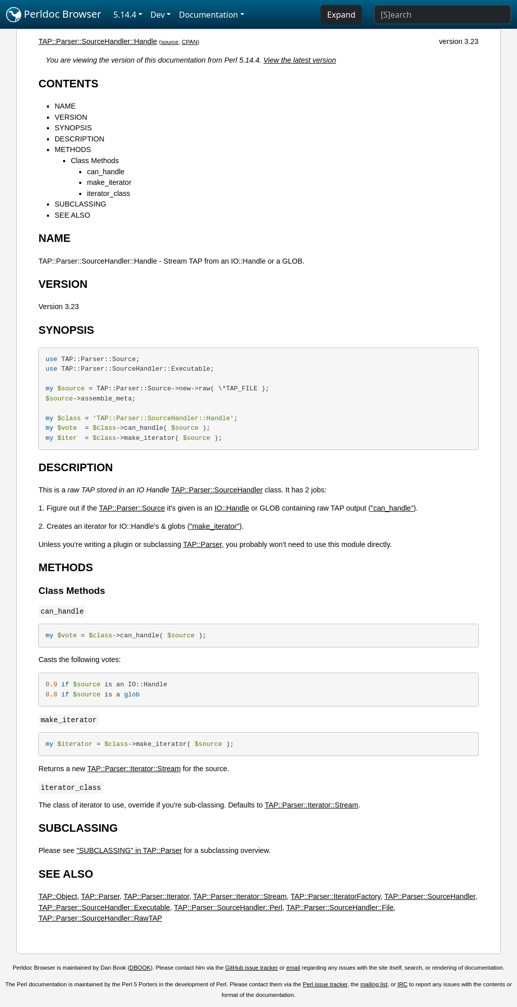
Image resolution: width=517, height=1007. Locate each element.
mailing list (374, 984)
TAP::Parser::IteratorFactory (336, 896)
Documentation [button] (208, 14)
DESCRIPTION (79, 139)
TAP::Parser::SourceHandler (217, 490)
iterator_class (108, 193)
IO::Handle (232, 508)
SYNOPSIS (73, 128)
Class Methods (95, 161)
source (170, 42)
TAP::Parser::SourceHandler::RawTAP (100, 918)
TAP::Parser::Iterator (156, 896)
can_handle (105, 172)
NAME (65, 106)
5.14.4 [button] (125, 14)
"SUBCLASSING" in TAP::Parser (129, 850)
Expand (341, 14)
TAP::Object (57, 896)
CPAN (189, 42)
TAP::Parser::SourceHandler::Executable (104, 907)
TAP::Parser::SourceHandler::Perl (228, 907)
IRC (402, 984)
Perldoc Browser (53, 14)
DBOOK (140, 968)
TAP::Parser (202, 544)
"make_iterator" (214, 526)
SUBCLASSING (80, 204)
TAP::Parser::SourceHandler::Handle (97, 41)
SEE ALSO (72, 215)
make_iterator (109, 182)
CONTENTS (68, 83)
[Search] (442, 14)
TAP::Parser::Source (132, 508)
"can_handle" (392, 508)
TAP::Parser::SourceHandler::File (339, 907)
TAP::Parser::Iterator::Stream (134, 769)
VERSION (71, 117)
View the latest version (300, 60)
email (293, 968)
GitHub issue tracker (251, 968)
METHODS (73, 149)
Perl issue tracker (325, 984)
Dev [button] (157, 14)
